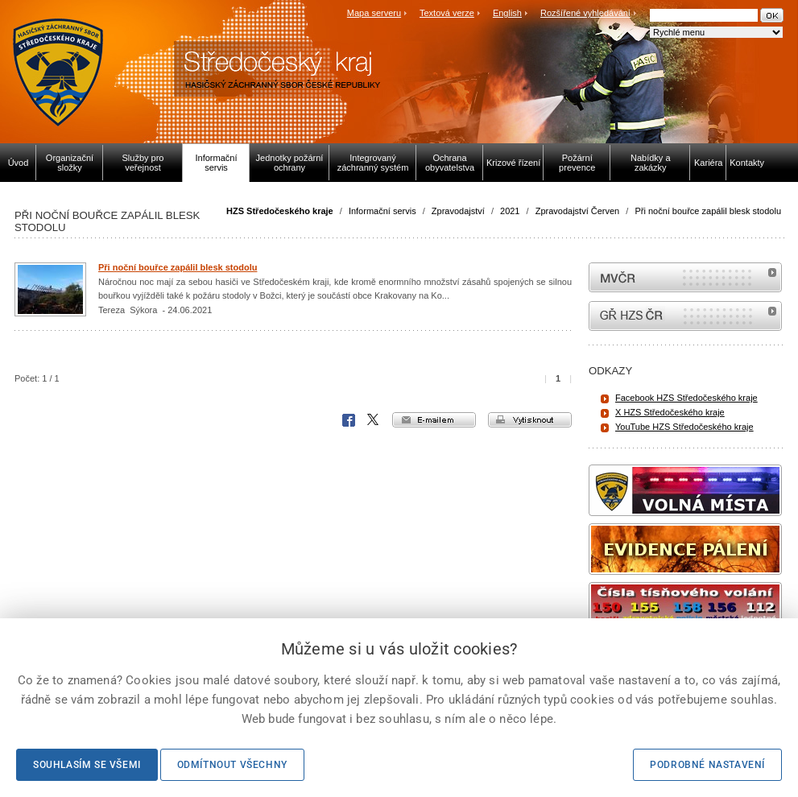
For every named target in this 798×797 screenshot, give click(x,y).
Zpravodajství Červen (577, 211)
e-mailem (434, 419)
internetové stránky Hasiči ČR (685, 316)
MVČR (685, 277)
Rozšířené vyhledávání (585, 13)
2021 (509, 211)
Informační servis (382, 211)
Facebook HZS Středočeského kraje (686, 398)
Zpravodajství (458, 211)
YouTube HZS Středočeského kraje (684, 427)
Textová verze (447, 13)
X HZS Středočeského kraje (670, 412)
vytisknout (530, 419)
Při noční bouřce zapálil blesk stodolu (708, 211)
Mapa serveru (374, 13)
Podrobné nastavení (707, 764)
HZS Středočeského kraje (279, 211)
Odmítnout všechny (232, 764)
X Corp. (373, 420)
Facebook (348, 420)
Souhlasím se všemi (87, 764)
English (507, 13)
